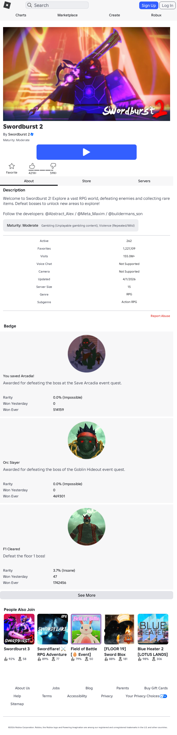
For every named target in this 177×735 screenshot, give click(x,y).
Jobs (56, 688)
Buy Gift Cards (156, 688)
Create (114, 15)
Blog (89, 688)
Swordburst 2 (19, 134)
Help (17, 696)
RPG (129, 294)
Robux (156, 15)
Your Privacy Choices (146, 696)
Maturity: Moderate (16, 140)
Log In (167, 5)
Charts (21, 15)
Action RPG (129, 302)
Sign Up (149, 5)
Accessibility (77, 696)
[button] (31, 134)
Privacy (107, 696)
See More (87, 595)
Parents (122, 688)
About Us (22, 688)
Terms (47, 696)
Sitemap (17, 704)
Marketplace (67, 15)
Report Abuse (160, 316)
